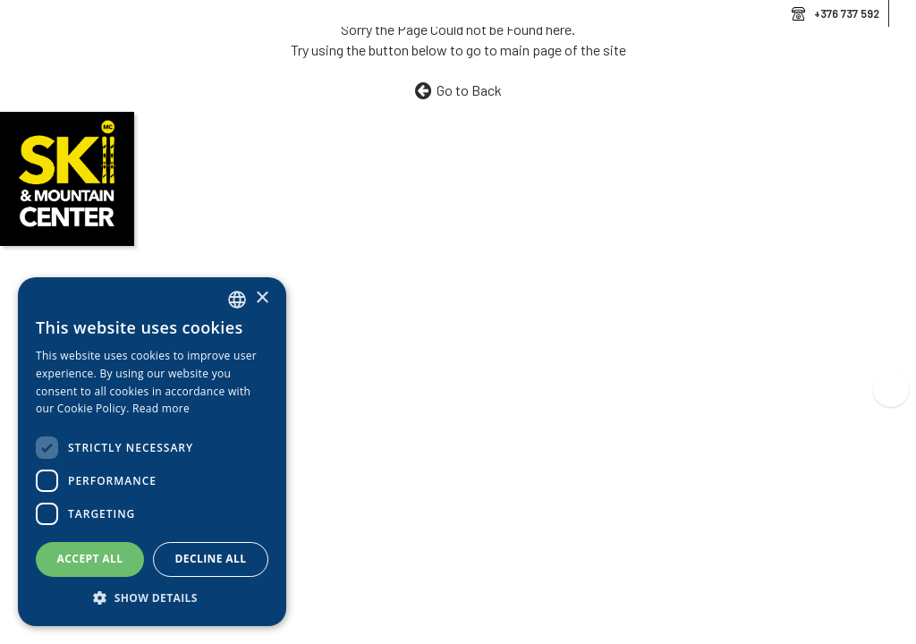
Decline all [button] (211, 558)
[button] (152, 598)
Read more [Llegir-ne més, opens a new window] (161, 408)
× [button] (261, 298)
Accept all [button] (90, 558)
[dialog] (152, 451)
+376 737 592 (846, 13)
